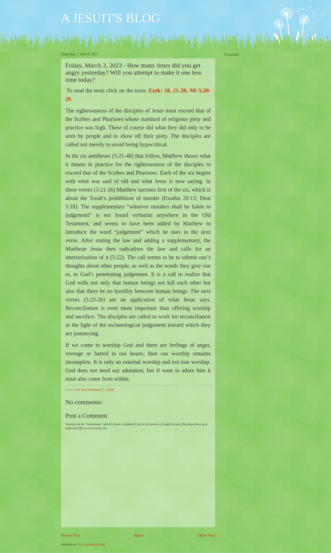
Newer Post (70, 535)
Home (139, 535)
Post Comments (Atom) (91, 544)
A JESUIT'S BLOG (110, 18)
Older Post (206, 535)
